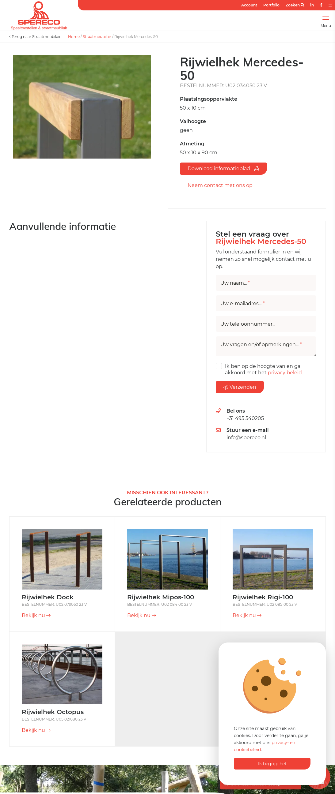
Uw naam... (235, 283)
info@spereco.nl (246, 437)
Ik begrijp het (272, 763)
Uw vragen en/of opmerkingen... (261, 344)
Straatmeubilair (97, 36)
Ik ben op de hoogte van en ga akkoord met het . (264, 369)
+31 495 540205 (245, 418)
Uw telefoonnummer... (247, 324)
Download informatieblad (223, 168)
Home (74, 36)
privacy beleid (285, 373)
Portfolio (271, 5)
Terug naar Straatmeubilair (35, 36)
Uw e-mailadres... (242, 303)
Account (249, 5)
